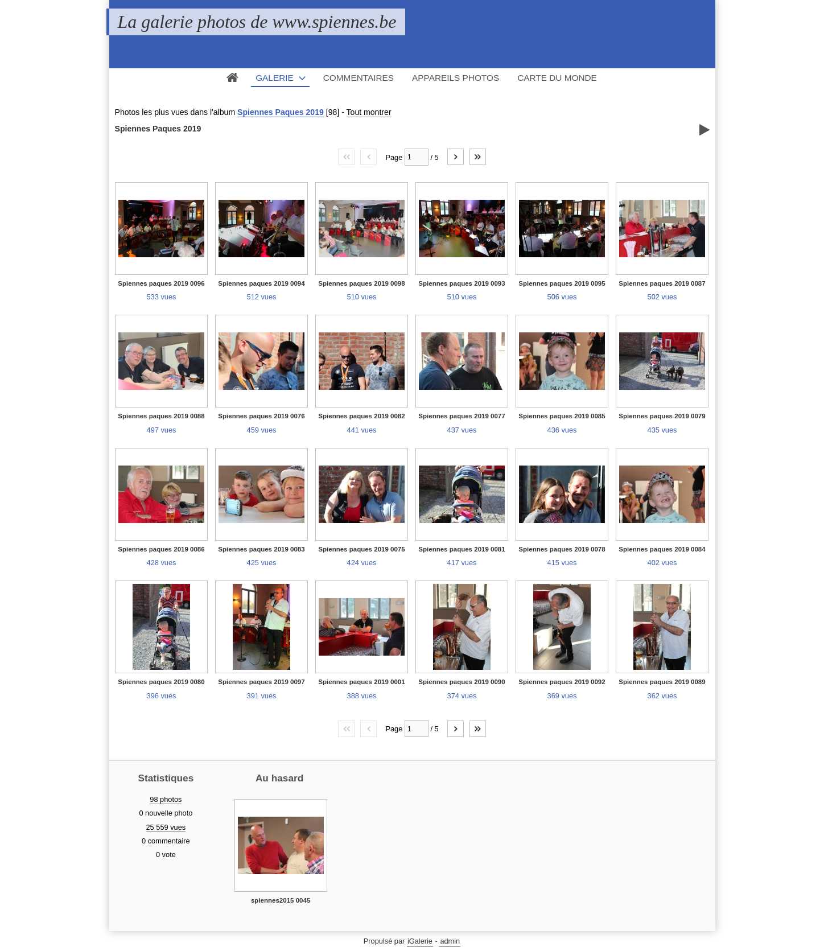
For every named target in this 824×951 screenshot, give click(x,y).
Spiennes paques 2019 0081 (461, 549)
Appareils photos (455, 78)
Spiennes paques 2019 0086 (161, 549)
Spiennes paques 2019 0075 (361, 549)
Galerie (275, 78)
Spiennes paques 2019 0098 (361, 283)
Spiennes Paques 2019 (280, 112)
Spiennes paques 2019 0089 (662, 681)
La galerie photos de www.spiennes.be (257, 21)
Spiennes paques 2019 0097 (261, 681)
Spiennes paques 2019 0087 (662, 283)
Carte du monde (557, 78)
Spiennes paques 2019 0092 (561, 681)
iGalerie (419, 941)
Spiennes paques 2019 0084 (662, 549)
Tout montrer (369, 112)
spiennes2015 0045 (280, 900)
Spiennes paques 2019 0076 (261, 416)
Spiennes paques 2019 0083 (261, 549)
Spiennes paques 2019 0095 (561, 283)
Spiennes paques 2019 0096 (161, 283)
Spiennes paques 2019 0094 (261, 283)
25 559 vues (166, 827)
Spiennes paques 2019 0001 (361, 681)
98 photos (166, 799)
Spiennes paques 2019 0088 (161, 416)
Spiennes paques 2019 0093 (461, 283)
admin (450, 941)
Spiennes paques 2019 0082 (361, 416)
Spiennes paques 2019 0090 (461, 681)
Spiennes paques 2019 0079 (662, 416)
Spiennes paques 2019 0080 (161, 681)
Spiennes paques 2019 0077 (461, 416)
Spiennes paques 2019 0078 (561, 549)
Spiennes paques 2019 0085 (561, 416)
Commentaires (358, 78)
